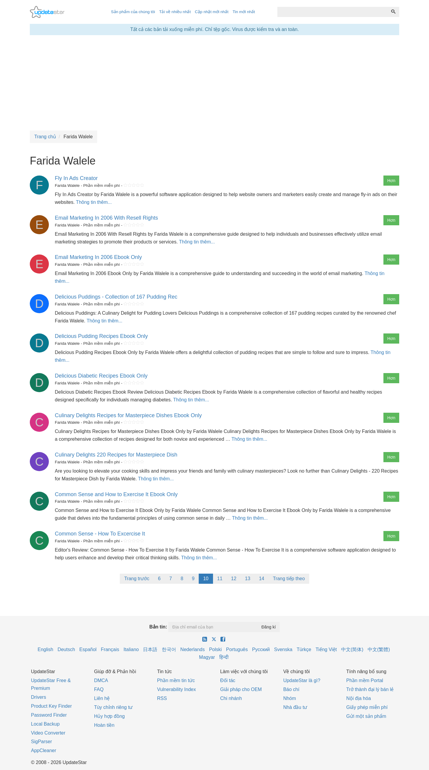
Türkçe (304, 649)
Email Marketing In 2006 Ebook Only (98, 257)
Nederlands (192, 649)
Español (88, 649)
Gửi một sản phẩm (366, 716)
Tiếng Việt (326, 649)
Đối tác (227, 680)
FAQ (99, 689)
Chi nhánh (231, 698)
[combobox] (332, 12)
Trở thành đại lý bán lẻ (370, 689)
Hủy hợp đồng (109, 716)
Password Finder (49, 715)
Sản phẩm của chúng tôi (133, 12)
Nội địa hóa (358, 698)
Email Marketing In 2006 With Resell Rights (106, 218)
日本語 (150, 649)
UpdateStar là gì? (302, 680)
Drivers (38, 697)
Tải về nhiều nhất (175, 12)
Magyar (207, 657)
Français (110, 649)
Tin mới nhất (244, 12)
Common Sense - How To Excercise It (100, 534)
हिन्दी (224, 657)
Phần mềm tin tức (176, 680)
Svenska (283, 649)
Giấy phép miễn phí (367, 707)
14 (261, 578)
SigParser (41, 741)
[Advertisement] (214, 83)
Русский (261, 649)
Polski (215, 649)
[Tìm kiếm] (393, 12)
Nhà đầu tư (295, 707)
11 (220, 578)
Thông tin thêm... (94, 202)
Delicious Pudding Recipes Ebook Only (101, 336)
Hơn (391, 180)
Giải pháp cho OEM (241, 689)
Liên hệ (102, 698)
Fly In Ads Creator (76, 178)
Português (237, 649)
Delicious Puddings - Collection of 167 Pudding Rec (116, 297)
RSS (162, 698)
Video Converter (48, 732)
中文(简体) (352, 649)
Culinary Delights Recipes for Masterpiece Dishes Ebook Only (128, 415)
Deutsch (66, 649)
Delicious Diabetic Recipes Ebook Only (101, 376)
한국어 (169, 649)
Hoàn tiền (104, 725)
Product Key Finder (51, 706)
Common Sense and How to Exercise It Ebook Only (116, 494)
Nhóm (289, 698)
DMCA (101, 680)
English (45, 649)
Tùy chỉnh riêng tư (113, 707)
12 (234, 578)
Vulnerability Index (176, 689)
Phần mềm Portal (364, 680)
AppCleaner (43, 750)
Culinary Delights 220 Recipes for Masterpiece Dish (116, 455)
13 (247, 578)
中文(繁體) (379, 649)
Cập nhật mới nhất (212, 12)
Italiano (131, 649)
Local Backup (45, 723)
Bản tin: (158, 626)
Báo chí (291, 689)
